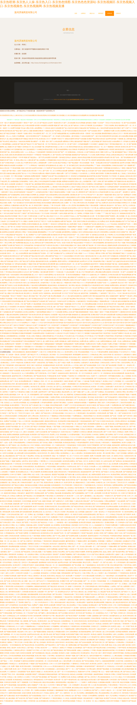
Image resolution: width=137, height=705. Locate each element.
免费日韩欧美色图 (15, 693)
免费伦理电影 (69, 211)
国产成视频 (32, 440)
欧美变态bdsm (87, 578)
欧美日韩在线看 (25, 666)
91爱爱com (64, 205)
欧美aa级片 (60, 509)
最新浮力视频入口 (37, 672)
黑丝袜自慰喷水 (17, 272)
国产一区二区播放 (121, 584)
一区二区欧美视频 (6, 504)
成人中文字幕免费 (84, 272)
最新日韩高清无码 (60, 472)
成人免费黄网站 (89, 464)
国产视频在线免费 (88, 597)
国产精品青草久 (50, 645)
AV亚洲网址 (118, 197)
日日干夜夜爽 (66, 688)
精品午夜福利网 (122, 277)
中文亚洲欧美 (120, 650)
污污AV (72, 437)
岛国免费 (121, 224)
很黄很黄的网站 (61, 682)
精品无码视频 (125, 682)
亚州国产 (23, 354)
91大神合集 (58, 184)
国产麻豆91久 (126, 592)
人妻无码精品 (75, 136)
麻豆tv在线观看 (10, 184)
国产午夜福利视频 (10, 685)
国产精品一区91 (83, 288)
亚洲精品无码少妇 (56, 560)
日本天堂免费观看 (69, 408)
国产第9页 (98, 240)
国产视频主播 (128, 384)
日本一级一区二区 (23, 394)
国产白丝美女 (12, 378)
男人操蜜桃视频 (13, 181)
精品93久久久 (54, 216)
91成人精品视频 (95, 133)
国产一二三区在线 (14, 552)
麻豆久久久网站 (14, 624)
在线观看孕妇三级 (86, 530)
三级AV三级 (75, 498)
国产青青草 (127, 514)
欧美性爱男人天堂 (71, 352)
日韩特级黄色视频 (42, 520)
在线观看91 (132, 482)
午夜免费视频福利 (34, 477)
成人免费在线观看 (95, 474)
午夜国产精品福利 (87, 533)
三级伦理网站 (132, 610)
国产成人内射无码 (68, 128)
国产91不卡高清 (82, 466)
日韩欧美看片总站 (84, 376)
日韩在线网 (53, 213)
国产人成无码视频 (93, 141)
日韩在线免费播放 (99, 429)
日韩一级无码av (99, 512)
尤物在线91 (100, 688)
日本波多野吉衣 (48, 229)
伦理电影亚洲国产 (113, 187)
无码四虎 (74, 176)
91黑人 (52, 602)
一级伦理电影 (109, 576)
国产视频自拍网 (103, 680)
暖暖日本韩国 (5, 653)
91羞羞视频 (107, 184)
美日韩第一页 (54, 354)
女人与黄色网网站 (28, 373)
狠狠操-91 (81, 227)
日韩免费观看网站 (111, 517)
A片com (64, 296)
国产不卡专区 (119, 434)
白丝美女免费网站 (121, 131)
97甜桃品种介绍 (8, 259)
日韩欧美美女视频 (114, 248)
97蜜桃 (57, 685)
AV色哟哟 (30, 221)
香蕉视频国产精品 (118, 253)
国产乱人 (126, 205)
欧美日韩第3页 (109, 354)
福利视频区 (18, 488)
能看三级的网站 (112, 448)
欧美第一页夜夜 (84, 133)
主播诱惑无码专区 (125, 312)
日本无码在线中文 (12, 477)
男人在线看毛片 (119, 528)
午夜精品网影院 (70, 197)
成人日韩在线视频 (16, 466)
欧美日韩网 (113, 394)
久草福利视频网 (83, 144)
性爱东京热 (84, 203)
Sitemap (91, 99)
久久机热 (17, 163)
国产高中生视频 (105, 445)
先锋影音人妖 (101, 482)
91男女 (82, 160)
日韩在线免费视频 (62, 357)
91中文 (49, 232)
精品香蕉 (130, 181)
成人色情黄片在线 (26, 197)
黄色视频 (63, 434)
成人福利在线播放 (9, 528)
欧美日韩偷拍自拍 (59, 610)
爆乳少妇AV (33, 509)
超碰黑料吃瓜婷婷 (16, 640)
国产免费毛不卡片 (54, 299)
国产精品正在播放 (55, 392)
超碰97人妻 (120, 554)
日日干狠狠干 (52, 373)
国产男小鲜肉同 (91, 160)
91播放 (7, 315)
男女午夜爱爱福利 (51, 378)
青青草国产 (129, 235)
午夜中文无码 (81, 509)
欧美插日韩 (33, 592)
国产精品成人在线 (35, 187)
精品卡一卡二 (111, 690)
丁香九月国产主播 (44, 296)
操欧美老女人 (101, 224)
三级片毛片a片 (108, 664)
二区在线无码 (35, 437)
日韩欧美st (14, 637)
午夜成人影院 (132, 557)
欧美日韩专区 (60, 642)
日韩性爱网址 (104, 232)
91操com (20, 421)
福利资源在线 (119, 149)
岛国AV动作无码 (26, 168)
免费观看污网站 (125, 259)
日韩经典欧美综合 (117, 466)
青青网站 (126, 600)
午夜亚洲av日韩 (106, 618)
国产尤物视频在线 (109, 291)
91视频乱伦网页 (81, 541)
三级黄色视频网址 (123, 264)
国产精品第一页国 (70, 221)
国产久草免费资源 (12, 605)
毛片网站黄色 (36, 317)
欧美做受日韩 (107, 157)
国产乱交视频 (63, 613)
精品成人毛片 (61, 576)
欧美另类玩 (51, 576)
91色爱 (90, 267)
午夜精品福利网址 (112, 597)
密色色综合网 (98, 432)
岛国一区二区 (93, 229)
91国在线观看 (93, 205)
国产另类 (48, 464)
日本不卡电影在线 (17, 362)
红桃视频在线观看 (104, 682)
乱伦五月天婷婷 (32, 267)
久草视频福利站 (9, 533)
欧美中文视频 (127, 442)
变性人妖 (67, 125)
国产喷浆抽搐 (8, 261)
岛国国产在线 (101, 283)
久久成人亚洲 (101, 256)
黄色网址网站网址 (24, 285)
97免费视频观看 (104, 504)
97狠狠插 (101, 264)
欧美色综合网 (81, 131)
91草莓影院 (37, 155)
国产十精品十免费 (64, 362)
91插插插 (18, 259)
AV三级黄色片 (12, 672)
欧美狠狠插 (23, 229)
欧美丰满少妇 (66, 432)
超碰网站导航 (97, 552)
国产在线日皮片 (51, 301)
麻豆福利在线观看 (22, 384)
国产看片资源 (11, 171)
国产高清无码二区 (114, 493)
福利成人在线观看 (6, 680)
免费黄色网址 (114, 285)
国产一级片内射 (96, 136)
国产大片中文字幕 (84, 195)
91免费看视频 (111, 277)
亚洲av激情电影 (8, 219)
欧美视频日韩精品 (84, 418)
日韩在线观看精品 (60, 229)
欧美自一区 (10, 688)
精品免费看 (45, 187)
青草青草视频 (100, 450)
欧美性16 (16, 197)
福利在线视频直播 (67, 440)
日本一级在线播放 (113, 429)
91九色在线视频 (67, 256)
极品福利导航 (100, 296)
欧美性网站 (48, 618)
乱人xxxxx (87, 277)
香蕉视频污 (51, 690)
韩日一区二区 (123, 144)
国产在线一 (116, 157)
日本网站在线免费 (61, 171)
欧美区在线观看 (26, 653)
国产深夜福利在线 (99, 506)
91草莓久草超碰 (96, 650)
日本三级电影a (36, 445)
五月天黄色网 (54, 418)
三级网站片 (109, 541)
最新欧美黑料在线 (51, 421)
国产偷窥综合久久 (104, 658)
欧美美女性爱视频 (20, 402)
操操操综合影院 (63, 373)
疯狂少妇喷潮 (60, 264)
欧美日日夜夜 (91, 405)
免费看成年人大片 (75, 690)
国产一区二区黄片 (79, 235)
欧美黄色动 (51, 384)
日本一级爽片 (36, 413)
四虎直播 (75, 525)
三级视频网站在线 (49, 578)
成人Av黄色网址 (77, 453)
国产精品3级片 (18, 131)
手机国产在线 (26, 357)
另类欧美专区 (78, 485)
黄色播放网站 (67, 493)
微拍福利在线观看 (16, 123)
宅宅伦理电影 (7, 562)
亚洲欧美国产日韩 (97, 315)
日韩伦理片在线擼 (22, 573)
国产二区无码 (130, 299)
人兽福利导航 (44, 283)
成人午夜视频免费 (27, 309)
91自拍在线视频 (125, 469)
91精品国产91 (30, 192)
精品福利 (50, 269)
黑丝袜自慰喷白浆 (63, 504)
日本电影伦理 (38, 245)
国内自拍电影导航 (124, 418)
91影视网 (53, 139)
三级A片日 (43, 352)
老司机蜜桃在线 (50, 165)
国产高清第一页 (43, 253)
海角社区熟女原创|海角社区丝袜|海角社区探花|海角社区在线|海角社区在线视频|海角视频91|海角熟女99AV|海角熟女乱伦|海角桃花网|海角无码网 (83, 349)
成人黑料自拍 (36, 243)
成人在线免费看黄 (22, 253)
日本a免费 (34, 392)
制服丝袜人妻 (110, 602)
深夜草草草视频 (118, 653)
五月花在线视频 (115, 669)
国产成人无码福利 (40, 642)
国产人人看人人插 (88, 392)
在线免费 (74, 658)
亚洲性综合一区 (70, 509)
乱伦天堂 (131, 293)
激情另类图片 (100, 173)
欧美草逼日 (15, 440)
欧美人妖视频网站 (51, 261)
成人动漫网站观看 (73, 133)
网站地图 (101, 115)
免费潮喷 (71, 171)
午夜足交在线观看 (10, 538)
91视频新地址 (98, 299)
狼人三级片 (45, 317)
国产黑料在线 (5, 357)
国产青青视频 (69, 450)
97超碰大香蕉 (27, 133)
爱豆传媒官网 (131, 562)
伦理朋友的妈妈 (87, 232)
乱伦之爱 (104, 424)
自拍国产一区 (70, 370)
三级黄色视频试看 (121, 410)
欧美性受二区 (58, 629)
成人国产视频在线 (64, 528)
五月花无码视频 (119, 235)
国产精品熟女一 (32, 157)
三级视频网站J (94, 293)
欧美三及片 (17, 669)
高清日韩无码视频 (115, 203)
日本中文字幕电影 (111, 450)
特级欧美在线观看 (9, 165)
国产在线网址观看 (44, 235)
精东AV (33, 378)
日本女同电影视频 (73, 429)
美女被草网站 (40, 645)
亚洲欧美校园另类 (6, 464)
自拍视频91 (20, 165)
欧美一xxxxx (25, 152)
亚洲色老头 (56, 608)
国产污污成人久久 (16, 432)
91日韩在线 (17, 464)
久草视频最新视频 (116, 581)
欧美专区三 (86, 354)
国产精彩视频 (66, 155)
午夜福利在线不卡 (65, 368)
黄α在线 (44, 576)
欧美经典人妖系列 (96, 664)
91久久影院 (92, 155)
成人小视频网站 (100, 701)
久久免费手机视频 (14, 128)
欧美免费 (69, 576)
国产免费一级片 (5, 125)
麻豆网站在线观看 (109, 219)
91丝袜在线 (59, 272)
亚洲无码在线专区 (16, 397)
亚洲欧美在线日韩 (51, 506)
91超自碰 (86, 381)
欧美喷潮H (33, 434)
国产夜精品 (130, 552)
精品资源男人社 (67, 392)
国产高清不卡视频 (65, 179)
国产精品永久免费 (103, 405)
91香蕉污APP (12, 269)
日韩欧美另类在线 (33, 442)
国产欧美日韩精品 (63, 437)
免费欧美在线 (125, 509)
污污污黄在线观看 (88, 576)
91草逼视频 (58, 309)
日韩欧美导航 (52, 352)
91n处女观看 (71, 610)
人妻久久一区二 (25, 389)
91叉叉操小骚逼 (54, 283)
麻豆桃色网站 (14, 315)
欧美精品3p (86, 389)
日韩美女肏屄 (84, 664)
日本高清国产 (130, 637)
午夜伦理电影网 (63, 187)
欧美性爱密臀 (50, 264)
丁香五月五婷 (18, 642)
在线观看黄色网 (38, 307)
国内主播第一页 (29, 219)
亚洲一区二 (24, 440)
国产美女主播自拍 (77, 592)
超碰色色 (96, 589)
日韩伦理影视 (95, 618)
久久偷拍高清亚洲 (74, 219)
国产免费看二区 (127, 237)
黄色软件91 (111, 205)
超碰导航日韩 (16, 376)
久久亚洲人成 (52, 189)
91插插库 (19, 133)
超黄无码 (94, 277)
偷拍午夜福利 (69, 381)
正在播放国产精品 (130, 666)
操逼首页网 (86, 410)
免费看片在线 (66, 677)
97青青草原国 (9, 586)
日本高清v (100, 304)
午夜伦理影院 (113, 685)
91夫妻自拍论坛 (110, 610)
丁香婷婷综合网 (68, 594)
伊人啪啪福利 (5, 373)
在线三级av (73, 568)
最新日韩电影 (47, 501)
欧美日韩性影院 (128, 616)
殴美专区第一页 (75, 373)
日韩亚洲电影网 (40, 658)
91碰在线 (21, 141)
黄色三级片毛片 (118, 195)
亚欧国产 (56, 554)
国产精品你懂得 (83, 645)
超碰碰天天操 (103, 144)
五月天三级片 (118, 384)
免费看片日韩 (66, 309)
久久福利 (73, 240)
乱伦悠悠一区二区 (29, 397)
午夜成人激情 (44, 560)
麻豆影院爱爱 (113, 211)
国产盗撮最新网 (26, 506)
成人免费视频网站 (125, 378)
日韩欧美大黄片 (113, 400)
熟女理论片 (131, 690)
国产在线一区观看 (116, 416)
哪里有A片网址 (101, 253)
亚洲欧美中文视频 (83, 317)
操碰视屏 (75, 155)
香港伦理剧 (77, 184)
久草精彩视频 (58, 442)
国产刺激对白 (46, 315)
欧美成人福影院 (96, 634)
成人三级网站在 (5, 205)
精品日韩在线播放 (98, 418)
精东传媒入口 (55, 147)
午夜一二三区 (82, 544)
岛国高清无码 (129, 456)
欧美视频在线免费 (18, 408)
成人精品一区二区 (62, 165)
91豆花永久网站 (119, 368)
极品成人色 (28, 243)
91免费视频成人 (77, 416)
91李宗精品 (8, 272)
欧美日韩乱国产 (84, 501)
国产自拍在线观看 (85, 642)
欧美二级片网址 (69, 285)
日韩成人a (119, 309)
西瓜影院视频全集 (17, 301)
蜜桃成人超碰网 (105, 317)
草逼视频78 (92, 203)
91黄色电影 (87, 200)
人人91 (102, 610)
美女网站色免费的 (112, 506)
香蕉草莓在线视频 (69, 701)
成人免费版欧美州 (114, 544)
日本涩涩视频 (26, 501)
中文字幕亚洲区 (67, 485)
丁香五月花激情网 (81, 237)
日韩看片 (105, 578)
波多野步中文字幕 (86, 261)
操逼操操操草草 (86, 472)
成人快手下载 (38, 482)
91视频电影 (110, 147)
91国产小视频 (43, 280)
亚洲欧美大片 (59, 482)
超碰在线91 (89, 512)
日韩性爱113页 (110, 530)
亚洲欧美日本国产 (30, 362)
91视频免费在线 (103, 301)
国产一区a (59, 693)
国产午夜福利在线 (70, 680)
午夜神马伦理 (61, 301)
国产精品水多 (75, 293)
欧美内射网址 (72, 208)
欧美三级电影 (105, 285)
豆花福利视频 (91, 248)
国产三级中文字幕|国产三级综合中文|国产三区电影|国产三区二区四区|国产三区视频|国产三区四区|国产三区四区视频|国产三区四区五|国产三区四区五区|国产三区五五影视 (67, 325)
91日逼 (106, 299)
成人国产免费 (5, 448)
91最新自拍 (102, 205)
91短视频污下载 (98, 530)
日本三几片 (14, 368)
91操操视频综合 (90, 565)
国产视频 (75, 312)
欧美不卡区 (46, 517)
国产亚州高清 (113, 578)
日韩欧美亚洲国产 (26, 482)
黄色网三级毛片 (38, 293)
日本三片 (130, 496)
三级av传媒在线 (45, 474)
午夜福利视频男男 (82, 442)
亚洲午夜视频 (131, 370)
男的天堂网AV (128, 200)
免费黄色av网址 (99, 267)
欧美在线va (112, 424)
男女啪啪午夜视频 (55, 181)
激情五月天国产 (34, 179)
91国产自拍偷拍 (92, 131)
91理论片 (6, 248)
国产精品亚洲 (128, 219)
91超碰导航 (89, 602)
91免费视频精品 (101, 307)
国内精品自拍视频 (31, 485)
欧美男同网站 (18, 360)
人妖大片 (65, 291)
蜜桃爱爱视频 (106, 133)
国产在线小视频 (76, 253)
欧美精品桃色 (132, 648)
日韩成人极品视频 (68, 277)
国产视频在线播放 (40, 632)
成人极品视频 (10, 698)
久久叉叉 (43, 248)
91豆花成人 (91, 253)
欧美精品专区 (132, 664)
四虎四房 (3, 288)
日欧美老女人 (59, 370)
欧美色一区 (90, 701)
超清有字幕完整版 (60, 402)
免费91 (62, 173)
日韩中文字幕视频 (13, 429)
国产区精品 (17, 490)
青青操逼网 (7, 512)
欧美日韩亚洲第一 (89, 426)
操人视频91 (56, 464)
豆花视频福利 (48, 629)
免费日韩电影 (100, 155)
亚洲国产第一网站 (126, 232)
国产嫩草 (41, 613)
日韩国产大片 (85, 498)
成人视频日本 (9, 147)
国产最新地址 (110, 642)
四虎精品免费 (13, 400)
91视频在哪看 (112, 546)
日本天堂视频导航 (16, 149)
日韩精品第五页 (127, 688)
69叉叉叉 (100, 309)
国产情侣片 (72, 307)
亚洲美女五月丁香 (50, 600)
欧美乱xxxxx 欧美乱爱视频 (18, 544)
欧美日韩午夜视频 (113, 701)
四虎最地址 (107, 373)
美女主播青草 (54, 179)
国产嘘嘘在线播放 (122, 424)
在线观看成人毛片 (102, 613)
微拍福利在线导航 (108, 650)
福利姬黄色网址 (125, 187)
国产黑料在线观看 (70, 650)
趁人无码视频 (38, 514)
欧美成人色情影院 (102, 624)
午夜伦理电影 (10, 517)
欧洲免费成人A (66, 453)
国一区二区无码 (24, 426)
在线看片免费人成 (19, 658)
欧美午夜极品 (23, 139)
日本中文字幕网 (15, 474)
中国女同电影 (99, 368)
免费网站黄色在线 (62, 219)
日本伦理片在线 (78, 256)
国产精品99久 (130, 621)
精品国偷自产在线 (125, 450)
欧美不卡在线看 (38, 506)
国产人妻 (114, 629)
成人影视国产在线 (43, 195)
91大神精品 (39, 149)
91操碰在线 (48, 131)
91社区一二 (52, 522)
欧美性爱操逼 (66, 525)
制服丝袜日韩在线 (7, 488)
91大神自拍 (47, 128)
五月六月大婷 (76, 528)
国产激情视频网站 (13, 570)
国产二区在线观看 (69, 123)
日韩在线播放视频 (25, 275)
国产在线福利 (40, 301)
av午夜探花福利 (28, 248)
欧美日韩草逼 (71, 480)
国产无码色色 (130, 227)
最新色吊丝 (103, 400)
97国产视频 (56, 426)
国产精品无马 (76, 573)
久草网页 (79, 229)
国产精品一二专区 (7, 661)
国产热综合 (48, 197)
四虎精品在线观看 (131, 653)
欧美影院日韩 (76, 389)
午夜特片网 (115, 682)
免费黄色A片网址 (68, 141)
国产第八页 (13, 413)
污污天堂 (73, 405)
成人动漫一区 (96, 410)
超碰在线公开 (94, 275)
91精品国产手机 (5, 674)
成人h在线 (35, 474)
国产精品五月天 (114, 213)
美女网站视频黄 (56, 296)
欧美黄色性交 (122, 490)
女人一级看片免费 (6, 669)
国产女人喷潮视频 (57, 514)
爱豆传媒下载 (33, 296)
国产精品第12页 (91, 245)
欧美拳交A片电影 (64, 378)
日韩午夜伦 (88, 506)
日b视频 (133, 203)
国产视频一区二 (112, 413)
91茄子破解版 (47, 552)
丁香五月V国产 (72, 248)
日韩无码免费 (129, 634)
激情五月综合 (119, 456)
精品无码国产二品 (40, 291)
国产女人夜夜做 (65, 253)
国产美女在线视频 (58, 176)
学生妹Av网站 (25, 128)
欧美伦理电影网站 (87, 165)
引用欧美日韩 (23, 589)
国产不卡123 (108, 688)
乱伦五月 (26, 272)
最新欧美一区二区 (103, 488)
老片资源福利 (105, 408)
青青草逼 (89, 552)
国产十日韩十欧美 (110, 432)
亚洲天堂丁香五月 (40, 221)
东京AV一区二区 (48, 696)
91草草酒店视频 (113, 144)
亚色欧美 (46, 637)
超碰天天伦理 (5, 530)
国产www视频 (88, 269)
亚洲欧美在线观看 (111, 173)
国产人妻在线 (13, 458)
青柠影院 (125, 693)
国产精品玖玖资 (43, 434)
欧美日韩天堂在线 (20, 578)
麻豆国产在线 (37, 501)
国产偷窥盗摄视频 (60, 133)
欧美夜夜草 (48, 456)
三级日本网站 (90, 482)
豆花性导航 (120, 661)
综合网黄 (11, 240)
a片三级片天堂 (45, 650)
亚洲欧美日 (109, 368)
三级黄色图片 (102, 277)
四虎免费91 (55, 157)
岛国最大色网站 (28, 291)
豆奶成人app (8, 402)
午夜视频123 (127, 240)
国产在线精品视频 (90, 365)
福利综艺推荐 (102, 448)
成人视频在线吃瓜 (79, 482)
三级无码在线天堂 (90, 256)
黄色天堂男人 (33, 163)
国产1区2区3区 (25, 504)
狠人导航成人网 (14, 482)
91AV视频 (45, 405)
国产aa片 (60, 538)
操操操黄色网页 (37, 629)
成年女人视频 (27, 131)
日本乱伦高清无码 (47, 304)
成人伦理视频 (80, 512)
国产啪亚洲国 (41, 264)
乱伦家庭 (132, 141)
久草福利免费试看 (90, 283)
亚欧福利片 (21, 493)
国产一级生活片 (73, 530)
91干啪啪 (106, 312)
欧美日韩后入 (22, 648)
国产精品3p (54, 267)
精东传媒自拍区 (20, 365)
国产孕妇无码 (116, 592)
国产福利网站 (122, 546)
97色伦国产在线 (32, 613)
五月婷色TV (4, 413)
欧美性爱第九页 (124, 506)
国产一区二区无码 (89, 581)
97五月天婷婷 (44, 213)
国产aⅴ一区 (33, 490)
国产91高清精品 (42, 136)
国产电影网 (31, 520)
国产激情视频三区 (8, 264)
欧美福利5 (35, 408)
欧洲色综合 (52, 424)
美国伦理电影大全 (124, 397)
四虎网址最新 (26, 480)
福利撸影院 (25, 179)
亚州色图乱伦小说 (63, 189)
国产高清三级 (103, 594)
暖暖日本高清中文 (97, 560)
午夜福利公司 (123, 696)
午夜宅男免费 (128, 155)
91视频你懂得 (108, 195)
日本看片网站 (28, 642)
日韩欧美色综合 (75, 259)
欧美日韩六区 (119, 386)
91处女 (73, 192)
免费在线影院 (106, 272)
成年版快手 (123, 285)
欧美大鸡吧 (72, 283)
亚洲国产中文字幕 (33, 650)
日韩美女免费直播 (55, 280)
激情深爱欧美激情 (60, 227)
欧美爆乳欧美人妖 (116, 616)
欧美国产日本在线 (110, 698)
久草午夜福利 (48, 680)
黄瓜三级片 (31, 365)
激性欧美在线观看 (48, 400)
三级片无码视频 (121, 453)
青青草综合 (51, 490)
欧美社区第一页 (62, 275)
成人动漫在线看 (131, 517)
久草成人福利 (78, 365)
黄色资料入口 (28, 293)
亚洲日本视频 (25, 195)
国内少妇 (64, 520)
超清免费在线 (9, 578)
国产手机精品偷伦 (63, 578)
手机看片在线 (26, 669)
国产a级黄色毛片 (58, 501)
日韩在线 (80, 152)
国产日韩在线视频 (76, 581)
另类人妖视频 (51, 248)
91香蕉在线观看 (31, 688)
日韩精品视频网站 (106, 384)
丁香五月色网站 (109, 125)
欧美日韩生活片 (37, 693)
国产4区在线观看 (121, 360)
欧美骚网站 (4, 283)
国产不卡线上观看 (59, 536)
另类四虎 (117, 147)
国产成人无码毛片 (91, 677)
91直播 (68, 192)
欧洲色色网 (81, 602)
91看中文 (129, 589)
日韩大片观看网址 (87, 184)
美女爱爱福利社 (40, 466)
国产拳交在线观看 (57, 637)
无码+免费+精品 (106, 645)
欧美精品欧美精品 (69, 442)
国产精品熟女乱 (15, 357)
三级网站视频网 (43, 288)
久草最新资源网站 (108, 360)
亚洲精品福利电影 (51, 674)
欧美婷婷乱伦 (72, 672)
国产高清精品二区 (58, 131)
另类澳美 (126, 581)
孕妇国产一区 (97, 562)
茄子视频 (25, 490)
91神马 (33, 677)
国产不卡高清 (123, 208)
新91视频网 (128, 165)
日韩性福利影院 (109, 440)
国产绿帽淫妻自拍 (128, 405)
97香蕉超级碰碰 (116, 237)
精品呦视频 (37, 304)
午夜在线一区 (67, 469)
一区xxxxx (8, 136)
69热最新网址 (11, 277)
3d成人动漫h (42, 490)
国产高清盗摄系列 (111, 397)
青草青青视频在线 (38, 504)
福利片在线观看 (56, 128)
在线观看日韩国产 (31, 674)
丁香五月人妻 (44, 418)
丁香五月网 (76, 203)
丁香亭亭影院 (121, 648)
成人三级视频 (126, 376)
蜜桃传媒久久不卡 (72, 400)
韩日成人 (44, 269)
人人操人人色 (131, 640)
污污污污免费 (23, 251)
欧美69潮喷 (100, 152)
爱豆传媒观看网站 (62, 149)
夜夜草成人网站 (66, 546)
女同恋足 (20, 498)
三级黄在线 (17, 480)
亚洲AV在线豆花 (11, 288)
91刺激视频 (67, 304)
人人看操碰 (53, 187)
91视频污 (47, 514)
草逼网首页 (82, 149)
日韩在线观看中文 (44, 688)
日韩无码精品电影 (67, 426)
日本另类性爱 (26, 464)
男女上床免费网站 (75, 410)
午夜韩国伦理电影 (116, 536)
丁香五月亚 (24, 405)
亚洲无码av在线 (9, 549)
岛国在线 (45, 389)
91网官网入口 (44, 461)
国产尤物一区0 (83, 520)
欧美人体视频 (81, 477)
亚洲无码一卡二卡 (90, 557)
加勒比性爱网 (69, 139)
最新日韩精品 (77, 168)
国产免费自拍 (117, 461)
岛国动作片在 (103, 229)
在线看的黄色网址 (6, 565)
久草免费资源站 (27, 376)
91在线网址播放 (109, 560)
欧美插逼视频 (85, 626)
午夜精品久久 (13, 664)
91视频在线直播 (5, 376)
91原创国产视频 (79, 171)
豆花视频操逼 (41, 549)
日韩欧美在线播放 (51, 360)
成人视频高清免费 (111, 245)
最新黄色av (48, 293)
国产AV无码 (128, 171)
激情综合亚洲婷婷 (28, 661)
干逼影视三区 (72, 376)
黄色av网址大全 (21, 160)
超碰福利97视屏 (120, 291)
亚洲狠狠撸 (78, 597)
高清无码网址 (126, 362)
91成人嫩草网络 (103, 394)
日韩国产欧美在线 (123, 674)
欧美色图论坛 (115, 168)
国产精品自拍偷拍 (77, 243)
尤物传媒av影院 (31, 525)
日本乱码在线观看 (55, 461)
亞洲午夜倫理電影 (64, 664)
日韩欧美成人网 (13, 629)
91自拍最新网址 (129, 149)
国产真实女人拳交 (129, 672)
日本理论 (16, 280)
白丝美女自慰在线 (81, 474)
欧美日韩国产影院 (16, 530)
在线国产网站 (59, 450)
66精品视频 (9, 235)
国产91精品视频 (5, 408)
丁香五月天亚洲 (13, 283)
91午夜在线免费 (86, 219)
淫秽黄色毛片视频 (20, 701)
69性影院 (111, 149)
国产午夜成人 (67, 168)
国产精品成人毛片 (69, 458)
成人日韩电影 (29, 360)
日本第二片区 (19, 304)
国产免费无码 (44, 528)
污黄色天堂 (17, 562)
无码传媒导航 (28, 245)
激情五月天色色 (111, 160)
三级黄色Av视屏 (65, 418)
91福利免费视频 (40, 312)
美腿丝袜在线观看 (44, 267)
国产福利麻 (67, 389)
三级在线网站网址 (41, 424)
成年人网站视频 (96, 272)
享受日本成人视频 (125, 448)
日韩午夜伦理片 (124, 608)
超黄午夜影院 (23, 458)
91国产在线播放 (54, 253)
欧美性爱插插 (17, 155)
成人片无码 (57, 277)
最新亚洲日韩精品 (35, 203)
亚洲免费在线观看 (94, 424)
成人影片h (93, 189)
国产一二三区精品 (42, 498)
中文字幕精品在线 (35, 682)
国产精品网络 (71, 299)
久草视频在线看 (59, 632)
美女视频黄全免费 (57, 221)
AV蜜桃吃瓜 (104, 275)
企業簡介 (83, 13)
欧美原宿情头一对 (116, 488)
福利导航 (70, 213)
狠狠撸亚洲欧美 (38, 131)
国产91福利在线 (115, 624)
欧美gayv (32, 152)
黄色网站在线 (37, 512)
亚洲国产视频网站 (66, 554)
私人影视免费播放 (124, 629)
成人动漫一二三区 (22, 528)
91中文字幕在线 (32, 173)
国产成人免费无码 (102, 203)
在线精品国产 (122, 549)
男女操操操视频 (83, 352)
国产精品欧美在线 (40, 376)
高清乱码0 (84, 187)
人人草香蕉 (91, 173)
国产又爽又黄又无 (91, 192)
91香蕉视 (125, 133)
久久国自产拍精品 (75, 187)
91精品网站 (30, 456)
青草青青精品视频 (90, 448)
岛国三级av (41, 429)
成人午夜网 (25, 163)
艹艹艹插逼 (105, 213)
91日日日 (76, 456)
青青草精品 (38, 541)
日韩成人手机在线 (116, 514)
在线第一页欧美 (14, 354)
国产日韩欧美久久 (125, 597)
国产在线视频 (56, 232)
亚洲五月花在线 (95, 442)
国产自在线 (92, 224)
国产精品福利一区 (54, 677)
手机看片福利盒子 (96, 381)
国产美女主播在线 (98, 554)
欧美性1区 (121, 517)
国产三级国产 (22, 213)
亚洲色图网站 (129, 304)
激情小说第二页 (107, 456)
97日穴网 (93, 208)
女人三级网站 (20, 525)
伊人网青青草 (80, 192)
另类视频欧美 (128, 251)
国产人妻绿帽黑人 (86, 496)
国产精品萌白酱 (7, 280)
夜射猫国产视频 (123, 394)
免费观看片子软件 (57, 517)
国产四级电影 (128, 472)
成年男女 (25, 461)
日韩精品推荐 (94, 251)
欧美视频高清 (10, 602)
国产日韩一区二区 (49, 171)
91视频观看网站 (115, 442)
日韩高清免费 (101, 413)
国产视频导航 (121, 538)
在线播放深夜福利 (49, 365)
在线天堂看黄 (26, 693)
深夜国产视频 (58, 304)
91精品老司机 (68, 597)
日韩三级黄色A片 (101, 187)
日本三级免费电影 (72, 632)
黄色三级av (43, 384)
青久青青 (92, 280)
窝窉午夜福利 (107, 653)
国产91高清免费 (112, 437)
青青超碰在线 (38, 680)
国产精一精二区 (28, 205)
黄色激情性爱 (88, 698)
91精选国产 (119, 219)
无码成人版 (39, 456)
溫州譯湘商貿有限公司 (25, 40)
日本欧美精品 (111, 648)
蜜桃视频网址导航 (92, 693)
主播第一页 (68, 203)
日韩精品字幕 (96, 672)
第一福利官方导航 (12, 589)
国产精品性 (43, 123)
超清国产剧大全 (21, 173)
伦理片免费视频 (52, 549)
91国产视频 (45, 458)
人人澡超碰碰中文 (20, 520)
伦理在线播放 (65, 136)
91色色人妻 (12, 192)
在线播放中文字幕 (129, 541)
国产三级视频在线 (89, 307)
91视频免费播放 (127, 568)
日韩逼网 (48, 147)
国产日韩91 (73, 144)
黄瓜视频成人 (89, 211)
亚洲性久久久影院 (23, 677)
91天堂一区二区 (59, 269)
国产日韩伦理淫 (61, 317)
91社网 (48, 221)
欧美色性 (23, 546)
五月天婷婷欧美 (99, 179)
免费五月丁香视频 (105, 237)
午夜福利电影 (88, 584)
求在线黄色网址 (102, 685)
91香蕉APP (26, 123)
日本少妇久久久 (70, 413)
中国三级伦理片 (85, 634)
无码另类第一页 (50, 504)
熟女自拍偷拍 (29, 227)
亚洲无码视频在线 (33, 224)
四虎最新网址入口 (86, 384)
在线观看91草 (42, 592)
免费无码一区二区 (70, 693)
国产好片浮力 (19, 187)
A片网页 (75, 386)
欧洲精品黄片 (93, 605)
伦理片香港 (92, 296)
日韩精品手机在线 (72, 618)
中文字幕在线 (104, 536)
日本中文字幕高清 (6, 410)
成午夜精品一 (73, 520)
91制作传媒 (6, 211)
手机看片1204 (9, 179)
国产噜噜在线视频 (76, 562)
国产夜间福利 (60, 570)
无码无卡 (25, 562)
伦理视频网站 (12, 224)
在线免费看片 (95, 259)
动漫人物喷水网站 (81, 370)
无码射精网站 (23, 181)
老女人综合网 (37, 368)
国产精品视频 (16, 618)
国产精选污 (105, 472)
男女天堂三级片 (96, 653)
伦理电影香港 (62, 224)
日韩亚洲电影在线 (91, 586)
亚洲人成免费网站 (36, 128)
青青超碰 (41, 674)
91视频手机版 (98, 698)
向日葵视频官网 (39, 496)
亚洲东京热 (124, 147)
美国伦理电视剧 (107, 370)
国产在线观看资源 (113, 163)
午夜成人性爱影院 (86, 429)
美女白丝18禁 (122, 283)
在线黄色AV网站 (33, 554)
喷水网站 (130, 392)
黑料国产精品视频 (103, 669)
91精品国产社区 (110, 261)
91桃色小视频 (93, 312)
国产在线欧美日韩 (125, 413)
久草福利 (126, 141)
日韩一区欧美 (16, 522)
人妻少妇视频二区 (121, 216)
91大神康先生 (86, 690)
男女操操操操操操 (104, 677)
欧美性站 (108, 480)
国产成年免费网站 (108, 181)
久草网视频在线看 (59, 197)
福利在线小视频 (73, 600)
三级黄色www (56, 688)
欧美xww (95, 504)
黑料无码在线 (78, 464)
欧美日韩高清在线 (80, 621)
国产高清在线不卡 (67, 608)
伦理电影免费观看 (122, 632)
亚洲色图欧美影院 (90, 453)
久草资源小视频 (55, 573)
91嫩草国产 (122, 296)
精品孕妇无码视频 (11, 216)
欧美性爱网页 (15, 405)
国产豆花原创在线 (100, 378)
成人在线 (92, 517)
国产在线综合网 (44, 589)
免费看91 (129, 570)
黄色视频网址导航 (82, 205)
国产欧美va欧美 (51, 429)
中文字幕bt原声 (108, 240)
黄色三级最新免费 (112, 296)
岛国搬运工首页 (76, 232)
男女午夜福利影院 (94, 285)
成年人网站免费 (46, 256)
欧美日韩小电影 (118, 621)
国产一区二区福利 (54, 136)
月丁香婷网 (20, 602)
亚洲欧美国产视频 (17, 608)
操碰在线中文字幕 (130, 658)
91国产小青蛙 (96, 181)
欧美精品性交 (119, 155)
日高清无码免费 (53, 661)
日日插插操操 (50, 669)
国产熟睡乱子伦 (51, 362)
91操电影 (22, 280)
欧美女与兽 (131, 445)
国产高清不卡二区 (14, 309)
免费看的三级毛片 (34, 544)
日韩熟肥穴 (76, 685)
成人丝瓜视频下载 (38, 147)
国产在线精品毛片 (54, 432)
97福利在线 (123, 400)
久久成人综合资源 (20, 634)
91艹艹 (26, 165)
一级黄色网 (4, 192)
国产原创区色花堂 (106, 141)
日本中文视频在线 (112, 256)
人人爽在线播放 (117, 656)
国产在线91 (110, 197)
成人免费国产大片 (32, 235)
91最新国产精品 (131, 189)
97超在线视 (34, 285)
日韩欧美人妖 (69, 696)
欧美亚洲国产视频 (72, 634)
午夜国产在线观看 (14, 370)
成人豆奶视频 (52, 658)
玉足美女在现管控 (46, 554)
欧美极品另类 (129, 434)
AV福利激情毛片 (81, 301)
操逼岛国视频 (40, 565)
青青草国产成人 (5, 152)
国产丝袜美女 (57, 155)
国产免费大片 (28, 304)
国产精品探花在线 (118, 637)
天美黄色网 (129, 642)
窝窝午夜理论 (62, 261)
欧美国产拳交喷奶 (102, 176)
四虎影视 (75, 179)
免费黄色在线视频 (104, 288)
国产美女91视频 (62, 307)
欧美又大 (67, 176)
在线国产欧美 (15, 437)
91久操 (26, 187)
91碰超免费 (120, 304)
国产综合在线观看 (130, 123)
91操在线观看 (14, 275)
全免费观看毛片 (77, 557)
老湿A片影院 (66, 243)
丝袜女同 (96, 232)
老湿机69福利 (15, 653)
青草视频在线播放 (114, 376)
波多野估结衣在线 (33, 634)
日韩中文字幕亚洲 (127, 493)
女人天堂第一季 (27, 690)
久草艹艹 (23, 429)
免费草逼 (124, 445)
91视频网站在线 (102, 149)
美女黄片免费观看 (32, 288)
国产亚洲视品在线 (35, 299)
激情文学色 (74, 280)
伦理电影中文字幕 (33, 560)
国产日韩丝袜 (97, 632)
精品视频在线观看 (37, 421)
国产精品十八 (35, 568)
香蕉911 (100, 131)
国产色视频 (55, 259)
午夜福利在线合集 (89, 469)
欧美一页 (5, 317)
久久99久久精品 (116, 677)
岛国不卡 (94, 376)
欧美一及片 (50, 291)
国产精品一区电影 (81, 696)
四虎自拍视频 (66, 589)
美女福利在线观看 (74, 296)
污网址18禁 (4, 309)
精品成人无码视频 (81, 285)
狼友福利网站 (22, 685)
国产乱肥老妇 (30, 261)
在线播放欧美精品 (113, 509)
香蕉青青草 (13, 554)
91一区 (28, 280)
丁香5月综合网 (55, 205)
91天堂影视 (72, 291)
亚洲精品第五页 (97, 219)
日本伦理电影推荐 (66, 354)
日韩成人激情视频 (117, 458)
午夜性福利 (106, 442)
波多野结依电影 (111, 139)
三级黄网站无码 (105, 626)
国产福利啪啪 (116, 179)
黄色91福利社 (130, 307)
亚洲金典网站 (124, 464)
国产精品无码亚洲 (66, 235)
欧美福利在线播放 (48, 357)
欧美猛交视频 (85, 157)
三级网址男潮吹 (55, 397)
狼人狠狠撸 (24, 621)
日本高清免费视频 (15, 656)
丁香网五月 (26, 488)
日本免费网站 (93, 696)
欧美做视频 (67, 386)
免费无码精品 (93, 682)
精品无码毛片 (131, 440)
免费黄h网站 (13, 557)
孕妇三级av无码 (64, 259)
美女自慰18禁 (86, 685)
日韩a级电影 (69, 269)
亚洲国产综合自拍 (91, 594)
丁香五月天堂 (109, 123)
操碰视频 (91, 179)
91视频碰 (87, 560)
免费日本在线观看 (93, 600)
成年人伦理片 (88, 291)
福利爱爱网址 (66, 232)
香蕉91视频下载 (30, 410)
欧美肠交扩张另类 (23, 203)
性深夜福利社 (85, 653)
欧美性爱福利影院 (67, 397)
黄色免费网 (65, 640)
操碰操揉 (75, 315)
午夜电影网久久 (47, 155)
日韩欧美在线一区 (67, 464)
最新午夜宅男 (22, 576)
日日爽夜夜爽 (121, 610)
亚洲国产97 (82, 658)
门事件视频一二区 (46, 610)
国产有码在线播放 (23, 538)
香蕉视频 (101, 541)
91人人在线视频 (34, 573)
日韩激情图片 (45, 568)
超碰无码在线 (120, 261)
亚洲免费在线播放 (72, 570)
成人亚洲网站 (56, 525)
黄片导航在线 (132, 357)
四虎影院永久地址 (16, 448)
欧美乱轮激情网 (84, 618)
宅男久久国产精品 (20, 261)
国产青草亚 (97, 472)
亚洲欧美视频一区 (111, 522)
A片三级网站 (78, 213)
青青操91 (126, 309)
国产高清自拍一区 (23, 269)
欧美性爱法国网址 (69, 461)
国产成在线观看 (11, 267)
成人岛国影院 (63, 251)
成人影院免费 (19, 453)
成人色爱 (81, 680)
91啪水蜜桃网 (121, 299)
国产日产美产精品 (128, 221)
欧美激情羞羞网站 (85, 632)
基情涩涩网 (38, 205)
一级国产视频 (108, 426)
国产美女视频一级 (78, 565)
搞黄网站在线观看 (8, 232)
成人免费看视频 (104, 466)
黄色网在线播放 (92, 301)
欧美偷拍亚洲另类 (129, 461)
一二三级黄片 (82, 682)
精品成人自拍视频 (52, 653)
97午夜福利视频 (15, 168)
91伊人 (58, 640)
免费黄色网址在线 (57, 203)
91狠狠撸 (120, 139)
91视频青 (12, 472)
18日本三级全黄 (122, 293)
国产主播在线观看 (83, 408)
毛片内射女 (35, 259)
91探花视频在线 (75, 360)
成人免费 (70, 224)
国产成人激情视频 (35, 184)
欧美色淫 (102, 139)
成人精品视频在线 (9, 456)
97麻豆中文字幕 (23, 637)
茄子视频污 (18, 147)
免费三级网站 (15, 389)
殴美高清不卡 (101, 666)
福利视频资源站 (16, 125)
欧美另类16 (4, 544)
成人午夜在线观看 (28, 125)
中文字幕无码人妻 (54, 144)
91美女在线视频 (83, 163)
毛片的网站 (114, 696)
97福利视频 (87, 485)
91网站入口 (78, 426)
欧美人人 (6, 466)
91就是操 (40, 626)
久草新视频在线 (48, 227)
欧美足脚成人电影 (72, 642)
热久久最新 (23, 477)
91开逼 (108, 512)
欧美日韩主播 (52, 562)
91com (84, 253)
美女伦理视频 (80, 123)
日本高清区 (113, 680)
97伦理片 (96, 384)
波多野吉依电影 (37, 168)
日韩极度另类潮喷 (129, 656)
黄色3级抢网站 (120, 125)
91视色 (50, 192)
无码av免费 (4, 536)
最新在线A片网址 (22, 208)
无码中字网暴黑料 (93, 445)
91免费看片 (75, 432)
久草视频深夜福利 (73, 261)
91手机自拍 (45, 544)
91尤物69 (51, 211)
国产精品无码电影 (9, 133)
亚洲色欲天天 (27, 147)
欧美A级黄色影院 (126, 248)
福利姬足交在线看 (98, 235)
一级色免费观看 (100, 437)
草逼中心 (98, 661)
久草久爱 (134, 605)
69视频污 (32, 664)
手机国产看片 (56, 624)
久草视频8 (86, 213)
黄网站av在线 (67, 312)
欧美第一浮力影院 (97, 386)
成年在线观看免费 (109, 315)
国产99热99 (97, 421)
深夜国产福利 (82, 424)
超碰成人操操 (76, 157)
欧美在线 (127, 480)
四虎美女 (34, 597)
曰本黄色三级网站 (98, 434)
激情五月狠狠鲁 (106, 637)
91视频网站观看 (69, 629)
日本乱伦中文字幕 (108, 498)
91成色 (76, 501)
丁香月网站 (51, 656)
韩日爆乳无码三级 (75, 165)
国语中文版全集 (29, 498)
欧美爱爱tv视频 (93, 237)
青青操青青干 (114, 312)
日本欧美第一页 (117, 272)
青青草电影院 (46, 488)
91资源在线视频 (31, 232)
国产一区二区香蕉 (37, 618)
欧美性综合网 (23, 557)
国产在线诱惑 (78, 277)
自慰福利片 (85, 362)
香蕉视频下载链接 (45, 426)
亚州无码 (79, 613)
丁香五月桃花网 (65, 584)
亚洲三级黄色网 (77, 560)
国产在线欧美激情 (36, 538)
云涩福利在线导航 (41, 192)
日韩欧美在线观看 (85, 504)
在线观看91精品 (56, 315)
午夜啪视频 (112, 299)
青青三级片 (53, 498)
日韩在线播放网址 (19, 442)
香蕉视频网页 (35, 394)
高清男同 (53, 317)
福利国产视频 (63, 549)
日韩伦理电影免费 (56, 405)
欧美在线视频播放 (74, 275)
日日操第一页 (8, 176)
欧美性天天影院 (94, 461)
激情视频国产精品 (121, 152)
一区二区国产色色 (35, 517)
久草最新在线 (10, 626)
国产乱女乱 (69, 267)
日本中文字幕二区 (85, 525)
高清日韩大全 (44, 416)
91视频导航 (67, 560)
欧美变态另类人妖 (17, 581)
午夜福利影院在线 (74, 472)
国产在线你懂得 (87, 589)
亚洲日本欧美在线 (107, 421)
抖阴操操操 (39, 578)
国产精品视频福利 (56, 389)
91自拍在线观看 (85, 136)
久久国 (93, 685)
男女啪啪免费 (33, 562)
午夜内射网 (36, 610)
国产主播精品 (99, 392)
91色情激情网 (40, 152)
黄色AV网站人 (121, 307)
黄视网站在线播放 (92, 197)
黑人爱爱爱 (42, 386)
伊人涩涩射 (72, 205)
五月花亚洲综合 (16, 200)
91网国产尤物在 (26, 317)
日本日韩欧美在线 (17, 293)
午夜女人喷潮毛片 (34, 576)
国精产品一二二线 (31, 602)
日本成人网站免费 (116, 472)
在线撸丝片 (19, 184)
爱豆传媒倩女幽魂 (9, 173)
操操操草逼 (63, 544)
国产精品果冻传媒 (99, 648)
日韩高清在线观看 (11, 416)
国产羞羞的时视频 (70, 637)
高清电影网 (62, 421)
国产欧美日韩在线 (33, 213)
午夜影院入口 (72, 544)
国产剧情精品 (91, 128)
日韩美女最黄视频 (10, 394)
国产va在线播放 (24, 400)
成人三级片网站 (12, 509)
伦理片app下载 (109, 152)
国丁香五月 (27, 610)
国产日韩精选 (100, 640)
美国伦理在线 (48, 482)
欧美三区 (125, 426)
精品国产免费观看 (112, 208)
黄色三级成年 (12, 648)
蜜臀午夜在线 (39, 360)
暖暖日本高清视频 (95, 370)
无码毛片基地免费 (59, 618)
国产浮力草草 (37, 357)
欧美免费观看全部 (25, 381)
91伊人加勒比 (14, 229)
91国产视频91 (75, 378)
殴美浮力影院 (78, 514)
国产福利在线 (82, 155)
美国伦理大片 (58, 123)
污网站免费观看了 (110, 501)
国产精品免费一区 (47, 477)
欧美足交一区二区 (100, 147)
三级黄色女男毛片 (19, 650)
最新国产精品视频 (58, 474)
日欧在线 (23, 469)
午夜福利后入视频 (23, 392)
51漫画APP (71, 237)
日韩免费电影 (98, 184)
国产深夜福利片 (44, 698)
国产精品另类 (111, 307)
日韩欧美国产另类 (10, 597)
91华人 (39, 171)
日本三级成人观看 (79, 245)
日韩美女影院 (105, 362)
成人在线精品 (69, 488)
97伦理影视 (45, 437)
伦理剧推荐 (122, 256)
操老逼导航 (41, 362)
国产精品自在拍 (64, 674)
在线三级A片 (33, 384)
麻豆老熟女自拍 (77, 688)
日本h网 (104, 493)
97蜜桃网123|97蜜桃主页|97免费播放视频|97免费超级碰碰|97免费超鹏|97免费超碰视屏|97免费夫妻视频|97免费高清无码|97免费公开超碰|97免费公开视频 (65, 344)
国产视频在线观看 (10, 632)
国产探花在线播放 (130, 485)
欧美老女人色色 (63, 360)
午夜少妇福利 (60, 490)
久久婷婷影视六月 (60, 496)
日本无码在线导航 (13, 514)
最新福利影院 (40, 261)
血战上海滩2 (107, 552)
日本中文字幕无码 (83, 208)
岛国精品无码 (75, 653)
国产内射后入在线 (11, 285)
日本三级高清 (33, 557)
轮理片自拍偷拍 (102, 248)
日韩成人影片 (118, 200)
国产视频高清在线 (120, 181)
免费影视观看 (35, 176)
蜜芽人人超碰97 (61, 384)
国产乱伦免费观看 (84, 264)
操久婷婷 (100, 195)
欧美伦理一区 (59, 680)
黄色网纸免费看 (99, 602)
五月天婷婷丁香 (49, 570)
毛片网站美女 (70, 301)
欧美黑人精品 (116, 626)
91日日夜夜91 (93, 144)
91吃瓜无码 (33, 522)
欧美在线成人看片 (75, 357)
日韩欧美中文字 (36, 400)
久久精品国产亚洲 (104, 592)
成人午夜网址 (109, 235)
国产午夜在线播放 (79, 554)
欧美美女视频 (50, 640)
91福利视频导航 (87, 168)
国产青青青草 (48, 309)
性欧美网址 (118, 426)
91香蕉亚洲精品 (56, 698)
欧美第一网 (101, 453)
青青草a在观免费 (50, 605)
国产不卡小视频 (21, 221)
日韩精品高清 (31, 229)
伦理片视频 (69, 501)
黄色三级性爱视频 (64, 498)
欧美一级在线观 (93, 610)
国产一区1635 (62, 672)
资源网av (130, 538)
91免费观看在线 (116, 405)
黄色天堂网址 (33, 461)
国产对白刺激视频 (60, 477)
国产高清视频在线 (38, 653)
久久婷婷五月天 (24, 568)
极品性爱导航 (91, 176)
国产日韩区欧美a (41, 373)
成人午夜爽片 (76, 589)
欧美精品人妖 (121, 557)
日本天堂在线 (111, 482)
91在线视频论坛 (18, 410)
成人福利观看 (131, 520)
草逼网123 (121, 365)
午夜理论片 (10, 304)
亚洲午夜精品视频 (67, 245)
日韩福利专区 (63, 288)
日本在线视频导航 (45, 546)
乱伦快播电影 (77, 648)
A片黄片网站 (71, 477)
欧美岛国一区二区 (51, 237)
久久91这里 (20, 626)
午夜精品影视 (52, 376)
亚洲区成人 (21, 288)
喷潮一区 (89, 235)
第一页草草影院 (35, 269)
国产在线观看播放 (35, 696)
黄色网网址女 (19, 189)
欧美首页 (34, 386)
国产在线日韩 (20, 698)
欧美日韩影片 (99, 397)
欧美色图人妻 (116, 136)
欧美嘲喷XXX (109, 528)
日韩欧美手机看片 (28, 565)
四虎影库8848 (108, 389)
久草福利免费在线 (84, 568)
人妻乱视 (30, 160)
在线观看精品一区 (67, 621)
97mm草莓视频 (101, 608)
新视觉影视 (54, 208)
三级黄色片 (70, 490)
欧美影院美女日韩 (47, 533)
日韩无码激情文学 (112, 402)
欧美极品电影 (121, 160)
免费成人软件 (104, 221)
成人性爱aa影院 (7, 155)
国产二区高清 (78, 269)
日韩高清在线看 (14, 536)
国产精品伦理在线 (77, 506)
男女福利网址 (108, 634)
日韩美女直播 (43, 211)
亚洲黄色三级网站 (6, 642)
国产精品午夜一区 (41, 144)
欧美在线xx (128, 504)
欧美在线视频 (46, 203)
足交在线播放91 (98, 125)
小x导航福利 (93, 288)
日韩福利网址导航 (98, 261)
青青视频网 (77, 354)
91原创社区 (53, 224)
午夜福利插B (10, 365)
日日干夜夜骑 (36, 488)
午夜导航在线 (19, 219)
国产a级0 (60, 125)
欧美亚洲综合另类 (9, 384)
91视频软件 (124, 701)
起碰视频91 (31, 658)
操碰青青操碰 (98, 674)
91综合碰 (62, 267)
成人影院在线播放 (87, 147)
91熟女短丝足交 (15, 373)
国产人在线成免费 (56, 141)
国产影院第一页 (27, 200)
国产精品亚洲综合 (42, 664)
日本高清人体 (51, 386)
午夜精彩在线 (75, 626)
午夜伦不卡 (60, 139)
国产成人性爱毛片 (26, 541)
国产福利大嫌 (70, 474)
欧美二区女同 (73, 288)
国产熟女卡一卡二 (103, 514)
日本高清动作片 (43, 602)
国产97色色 (14, 381)
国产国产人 (96, 690)
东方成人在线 (113, 192)
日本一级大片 (4, 123)
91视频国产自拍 (45, 176)
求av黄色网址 (76, 362)
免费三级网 (118, 688)
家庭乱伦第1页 (98, 528)
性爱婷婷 (98, 211)
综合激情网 (121, 501)
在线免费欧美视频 (127, 136)
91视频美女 (47, 608)
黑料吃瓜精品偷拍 (47, 184)
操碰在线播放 (114, 352)
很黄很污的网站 (29, 448)
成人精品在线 (98, 496)
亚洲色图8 (50, 530)
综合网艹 (15, 568)
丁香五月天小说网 (61, 530)
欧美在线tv (116, 267)
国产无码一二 (128, 224)
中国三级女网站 (92, 509)
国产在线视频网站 (78, 493)
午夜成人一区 (81, 701)
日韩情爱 (25, 592)
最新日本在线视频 (109, 309)
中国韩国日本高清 (51, 152)
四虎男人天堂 (54, 434)
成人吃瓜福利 (89, 171)
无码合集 (130, 613)
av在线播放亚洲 (108, 584)
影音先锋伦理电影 (45, 594)
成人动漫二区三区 (74, 251)
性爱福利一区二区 (65, 456)
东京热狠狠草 (111, 189)
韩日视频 (101, 216)
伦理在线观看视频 (25, 368)
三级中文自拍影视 (41, 432)
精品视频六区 (72, 682)
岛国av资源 (14, 211)
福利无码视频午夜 (96, 656)
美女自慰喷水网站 (64, 506)
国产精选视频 (36, 370)
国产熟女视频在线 (83, 216)
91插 (76, 272)
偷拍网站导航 (55, 440)
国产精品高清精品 (57, 650)
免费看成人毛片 (86, 528)
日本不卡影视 (25, 584)
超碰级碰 (95, 616)
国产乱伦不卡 (41, 581)
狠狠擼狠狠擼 (83, 312)
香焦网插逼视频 (14, 546)
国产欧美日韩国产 (72, 616)
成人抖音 (47, 307)
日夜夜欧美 (73, 195)
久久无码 (63, 299)
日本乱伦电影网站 (7, 360)
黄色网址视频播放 (116, 221)
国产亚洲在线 (123, 680)
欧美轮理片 (17, 565)
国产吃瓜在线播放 (97, 501)
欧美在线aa (53, 528)
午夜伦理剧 (49, 496)
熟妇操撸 (58, 493)
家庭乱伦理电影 (11, 157)
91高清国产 (77, 576)
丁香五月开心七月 (125, 685)
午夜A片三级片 (23, 216)
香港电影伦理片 (78, 200)
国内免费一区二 (91, 546)
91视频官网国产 (71, 227)
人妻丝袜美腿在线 (51, 613)
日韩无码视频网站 (98, 243)
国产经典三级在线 (129, 197)
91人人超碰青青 (111, 283)
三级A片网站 (86, 573)
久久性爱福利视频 (32, 418)
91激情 (100, 312)
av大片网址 (99, 440)
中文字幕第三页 (114, 176)
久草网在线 (33, 165)
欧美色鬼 (75, 418)
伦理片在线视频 (8, 453)
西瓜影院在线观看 (97, 157)
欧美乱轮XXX (83, 400)
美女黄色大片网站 (9, 525)
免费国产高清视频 (6, 299)
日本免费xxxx (93, 466)
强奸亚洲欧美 (79, 488)
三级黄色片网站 (120, 392)
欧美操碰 (61, 285)
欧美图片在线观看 (41, 125)
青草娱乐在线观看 (130, 466)
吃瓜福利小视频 (54, 173)
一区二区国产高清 (128, 626)
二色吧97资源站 (21, 171)
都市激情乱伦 (65, 626)
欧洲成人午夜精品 (128, 179)
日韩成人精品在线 (123, 698)
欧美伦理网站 (77, 469)
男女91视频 (121, 243)
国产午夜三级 (20, 456)
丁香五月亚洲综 (86, 434)
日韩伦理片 (84, 267)
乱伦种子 (50, 123)
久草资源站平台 (113, 378)
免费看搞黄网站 (118, 485)
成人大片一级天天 (38, 275)
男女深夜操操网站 (116, 408)
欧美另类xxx (68, 365)
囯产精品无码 (46, 413)
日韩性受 (83, 640)
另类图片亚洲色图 (10, 576)
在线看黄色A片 (129, 661)
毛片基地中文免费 (22, 517)
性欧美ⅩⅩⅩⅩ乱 (34, 139)
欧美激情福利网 (38, 309)
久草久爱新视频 (21, 594)
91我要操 (88, 227)
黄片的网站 (110, 434)
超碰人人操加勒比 (83, 650)
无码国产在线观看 (44, 525)
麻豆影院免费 (56, 293)
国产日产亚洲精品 (71, 173)
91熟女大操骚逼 (82, 605)
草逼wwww (80, 283)
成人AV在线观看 (10, 307)
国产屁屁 (21, 144)
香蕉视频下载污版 (111, 264)
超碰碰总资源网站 (109, 520)
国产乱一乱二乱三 (32, 211)
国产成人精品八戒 (107, 589)
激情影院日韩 (33, 277)
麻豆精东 (124, 474)
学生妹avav (73, 216)
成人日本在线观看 (108, 632)
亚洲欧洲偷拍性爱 (72, 421)
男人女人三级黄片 (98, 573)
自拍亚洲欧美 (120, 520)
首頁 (76, 13)
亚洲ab (76, 181)
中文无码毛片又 (124, 352)
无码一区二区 (45, 381)
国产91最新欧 (88, 490)
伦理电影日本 (46, 624)
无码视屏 (41, 509)
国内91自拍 (119, 533)
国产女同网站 (50, 493)
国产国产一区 (62, 152)
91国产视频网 (20, 237)
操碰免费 (16, 504)
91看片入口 (130, 291)
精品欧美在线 (130, 373)
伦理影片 (118, 568)
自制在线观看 (25, 570)
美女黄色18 (56, 245)
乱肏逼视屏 (83, 536)
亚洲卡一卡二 (11, 253)
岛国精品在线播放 (122, 315)
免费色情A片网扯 (20, 232)
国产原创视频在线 (127, 157)
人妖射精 (14, 144)
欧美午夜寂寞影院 (44, 208)
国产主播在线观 (9, 696)
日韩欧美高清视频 (64, 416)
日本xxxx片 (53, 664)
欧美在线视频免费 (118, 373)
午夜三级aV (43, 685)
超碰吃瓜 (6, 208)
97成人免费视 (57, 469)
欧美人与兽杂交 (97, 485)
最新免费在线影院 (82, 458)
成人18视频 (64, 283)
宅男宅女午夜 (132, 549)
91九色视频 (6, 149)
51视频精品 (54, 416)
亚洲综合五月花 (25, 536)
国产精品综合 (42, 522)
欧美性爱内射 (23, 664)
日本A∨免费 (89, 368)
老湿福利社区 (60, 656)
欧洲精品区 (15, 469)
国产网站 (114, 184)
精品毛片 (37, 248)
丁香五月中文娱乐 (24, 413)
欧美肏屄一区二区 (71, 264)
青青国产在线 (61, 605)
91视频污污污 (85, 275)
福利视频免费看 (33, 594)
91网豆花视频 (17, 176)
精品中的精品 (62, 163)
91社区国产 (100, 123)
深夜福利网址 (53, 195)
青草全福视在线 (123, 184)
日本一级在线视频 (8, 187)
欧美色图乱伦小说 (94, 221)
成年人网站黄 (77, 538)
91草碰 (26, 184)
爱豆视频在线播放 (126, 429)
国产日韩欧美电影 (8, 163)
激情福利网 (116, 445)
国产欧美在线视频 (71, 131)
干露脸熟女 (29, 307)
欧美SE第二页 (26, 259)
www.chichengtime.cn (60, 99)
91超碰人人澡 (5, 666)
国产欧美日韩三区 (98, 642)
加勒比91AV (50, 312)
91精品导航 (54, 368)
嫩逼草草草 (30, 493)
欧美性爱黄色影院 (90, 514)
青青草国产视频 (59, 480)
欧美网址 (49, 597)
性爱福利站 (132, 437)
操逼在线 (50, 632)
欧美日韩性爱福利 (16, 248)
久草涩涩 (13, 208)
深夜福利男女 (61, 466)
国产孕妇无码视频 (30, 301)
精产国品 (109, 253)
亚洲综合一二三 (77, 448)
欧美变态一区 (118, 123)
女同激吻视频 (81, 176)
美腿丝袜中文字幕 (84, 672)
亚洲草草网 (91, 608)
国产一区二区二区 (48, 133)
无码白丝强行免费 (22, 277)
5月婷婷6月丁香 (74, 549)
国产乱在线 (70, 552)
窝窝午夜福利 (34, 528)
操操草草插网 (118, 600)
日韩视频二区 (119, 381)
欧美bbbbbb (106, 474)
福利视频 (79, 666)
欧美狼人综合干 (108, 381)
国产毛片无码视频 (65, 448)
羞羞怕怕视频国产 (32, 352)
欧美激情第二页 (41, 661)
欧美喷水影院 (97, 168)
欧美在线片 (54, 544)
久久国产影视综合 (89, 152)
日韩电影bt (12, 418)
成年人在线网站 (118, 634)
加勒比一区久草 (12, 450)
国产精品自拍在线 (129, 488)
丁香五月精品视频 (13, 584)
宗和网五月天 (125, 203)
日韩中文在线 (52, 163)
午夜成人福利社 (49, 693)
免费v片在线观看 (96, 456)
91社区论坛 (51, 219)
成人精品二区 (15, 541)
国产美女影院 (57, 594)
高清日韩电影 (97, 291)
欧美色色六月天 (44, 139)
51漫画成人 (46, 205)
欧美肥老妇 (108, 267)
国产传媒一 (78, 381)
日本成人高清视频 (111, 418)
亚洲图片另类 (65, 581)
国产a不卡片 (129, 368)
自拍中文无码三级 (48, 370)
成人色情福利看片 (57, 381)
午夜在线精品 (118, 477)
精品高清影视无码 (122, 602)
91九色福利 (129, 253)
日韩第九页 (122, 613)
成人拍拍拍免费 (67, 184)
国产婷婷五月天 (18, 245)
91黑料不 (9, 291)
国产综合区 (97, 578)
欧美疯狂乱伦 (28, 680)
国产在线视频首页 (73, 533)
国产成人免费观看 (123, 586)
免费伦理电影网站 (82, 629)
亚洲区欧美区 (42, 621)
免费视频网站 (42, 285)
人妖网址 (113, 586)
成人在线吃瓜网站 (52, 251)
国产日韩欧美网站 (47, 243)
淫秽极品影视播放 (103, 557)
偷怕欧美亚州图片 (115, 128)
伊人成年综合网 (106, 461)
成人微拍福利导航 (84, 315)
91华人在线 (62, 429)
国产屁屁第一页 (10, 237)
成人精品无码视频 (12, 139)
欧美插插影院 (56, 485)
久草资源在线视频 (57, 413)
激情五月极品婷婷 (80, 128)
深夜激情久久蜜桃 (130, 354)
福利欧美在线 (48, 277)
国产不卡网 (89, 493)
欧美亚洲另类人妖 (50, 672)
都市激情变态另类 (111, 243)
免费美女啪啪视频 (13, 434)
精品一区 (55, 456)
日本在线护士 (55, 200)
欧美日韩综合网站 (117, 658)
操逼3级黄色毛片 (98, 522)
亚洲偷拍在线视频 (80, 394)
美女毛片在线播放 (6, 658)
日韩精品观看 (121, 189)
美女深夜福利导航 (116, 565)
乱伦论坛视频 (28, 530)
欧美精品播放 (87, 538)
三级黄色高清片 (60, 445)
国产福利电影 (109, 200)
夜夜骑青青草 (106, 136)
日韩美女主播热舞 (86, 432)
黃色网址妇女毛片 (64, 592)
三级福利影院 (121, 530)
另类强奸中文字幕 (48, 616)
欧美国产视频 (5, 461)
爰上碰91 (54, 307)
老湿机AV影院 (99, 533)
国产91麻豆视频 (81, 480)
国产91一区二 (71, 669)
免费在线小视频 (43, 173)
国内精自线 (9, 131)
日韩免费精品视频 (90, 304)
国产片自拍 (102, 197)
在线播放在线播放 (34, 450)
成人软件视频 (123, 211)
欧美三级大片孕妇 (86, 549)
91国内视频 (36, 536)
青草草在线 (51, 642)
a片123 (121, 251)
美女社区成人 (86, 259)
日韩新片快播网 (79, 552)
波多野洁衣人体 (93, 544)
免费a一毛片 (12, 203)
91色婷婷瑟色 (102, 189)
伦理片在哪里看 (38, 240)
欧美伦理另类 (36, 315)
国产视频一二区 (66, 685)
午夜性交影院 (81, 445)
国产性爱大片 (55, 568)
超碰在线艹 (46, 200)
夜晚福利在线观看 (59, 541)
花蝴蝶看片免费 (109, 131)
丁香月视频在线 (90, 488)
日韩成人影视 (110, 155)
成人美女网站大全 (23, 445)
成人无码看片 (44, 224)
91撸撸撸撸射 (58, 597)
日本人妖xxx (29, 632)
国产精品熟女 (28, 496)
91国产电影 (113, 613)
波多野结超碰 (25, 434)
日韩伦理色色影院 (108, 568)
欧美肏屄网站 (37, 389)
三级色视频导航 (37, 666)
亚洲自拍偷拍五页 (56, 458)
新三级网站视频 (71, 645)
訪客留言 (118, 13)
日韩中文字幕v (115, 362)
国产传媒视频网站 (113, 259)
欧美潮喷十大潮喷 (85, 616)
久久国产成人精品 (43, 216)
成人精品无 (35, 280)
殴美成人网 (119, 672)
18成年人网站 (33, 181)
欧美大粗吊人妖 (24, 283)
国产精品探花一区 (19, 235)
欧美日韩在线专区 (15, 386)
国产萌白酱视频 (41, 677)
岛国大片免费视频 (18, 136)
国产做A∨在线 (21, 424)
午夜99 (132, 264)
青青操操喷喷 (66, 573)
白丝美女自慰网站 (29, 312)
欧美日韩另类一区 (118, 512)
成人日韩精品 (54, 288)
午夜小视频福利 (93, 480)
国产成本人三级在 (121, 498)
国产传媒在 (13, 445)
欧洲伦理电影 (95, 362)
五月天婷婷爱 (11, 221)
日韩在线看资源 (28, 466)
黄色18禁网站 (22, 224)
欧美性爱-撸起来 (93, 621)
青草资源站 (108, 485)
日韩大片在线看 (42, 189)
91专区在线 (6, 213)
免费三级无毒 (126, 645)
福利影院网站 (101, 160)
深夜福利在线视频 (80, 402)
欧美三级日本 (41, 251)
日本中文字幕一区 (78, 304)
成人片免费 (91, 240)
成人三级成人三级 (124, 173)
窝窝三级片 (102, 402)
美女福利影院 (110, 392)
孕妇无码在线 (80, 299)
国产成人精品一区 (109, 562)
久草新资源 (32, 701)
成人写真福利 (62, 208)
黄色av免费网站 (16, 610)
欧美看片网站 (110, 453)
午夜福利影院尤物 (53, 581)
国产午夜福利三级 (35, 405)
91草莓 (15, 299)
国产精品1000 (57, 256)
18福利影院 (41, 165)
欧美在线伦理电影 (15, 690)
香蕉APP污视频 (95, 213)
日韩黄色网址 (82, 248)
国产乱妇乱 (33, 621)
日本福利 (31, 578)
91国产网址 (91, 440)
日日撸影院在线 (34, 533)
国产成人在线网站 (39, 160)
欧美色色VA (119, 354)
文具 (68, 99)
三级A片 (111, 280)
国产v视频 (77, 392)
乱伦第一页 (93, 216)
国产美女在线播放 (80, 397)
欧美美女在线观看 (103, 416)
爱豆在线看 (105, 211)
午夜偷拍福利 (97, 538)
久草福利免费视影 (127, 317)
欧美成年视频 (66, 315)
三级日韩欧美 (118, 240)
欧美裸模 (27, 141)
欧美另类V (60, 365)
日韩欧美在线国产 (118, 165)
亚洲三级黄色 (5, 368)
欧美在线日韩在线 (93, 477)
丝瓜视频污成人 (23, 299)
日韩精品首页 (35, 584)
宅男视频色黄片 (95, 498)
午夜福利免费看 (102, 352)
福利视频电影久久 (12, 251)
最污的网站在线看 (85, 570)
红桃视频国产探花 (107, 410)
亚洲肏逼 (6, 397)
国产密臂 (25, 522)
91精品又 (25, 296)
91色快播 (18, 179)
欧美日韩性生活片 (14, 256)
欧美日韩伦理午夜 (110, 304)
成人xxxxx (76, 267)
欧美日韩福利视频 (28, 656)
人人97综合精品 (111, 224)
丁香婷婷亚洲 (47, 541)
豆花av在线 (117, 645)
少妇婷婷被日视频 (42, 397)
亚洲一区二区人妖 (52, 410)
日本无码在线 (60, 400)
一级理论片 (55, 648)
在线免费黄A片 (117, 141)
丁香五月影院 (79, 594)
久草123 (41, 277)
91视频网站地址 (30, 626)
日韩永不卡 (4, 693)
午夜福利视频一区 (103, 581)
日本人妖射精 (64, 216)
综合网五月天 (45, 179)
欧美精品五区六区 (56, 701)
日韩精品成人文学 (13, 616)
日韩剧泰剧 (118, 541)
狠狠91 (70, 586)
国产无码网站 (34, 272)
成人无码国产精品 (91, 592)
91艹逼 (102, 480)
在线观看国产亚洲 (24, 672)
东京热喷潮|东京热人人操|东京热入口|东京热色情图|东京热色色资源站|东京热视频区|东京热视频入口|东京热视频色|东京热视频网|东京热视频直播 (48, 115)
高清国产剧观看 (109, 216)
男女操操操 (71, 512)
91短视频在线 (6, 312)
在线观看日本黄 (114, 232)
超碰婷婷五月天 (87, 357)
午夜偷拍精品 (35, 624)
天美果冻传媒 (32, 216)
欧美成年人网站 (76, 584)
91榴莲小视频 (125, 168)
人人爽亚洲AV (100, 597)
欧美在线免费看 (64, 195)
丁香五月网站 (8, 243)
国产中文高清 (131, 501)
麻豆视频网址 (93, 541)
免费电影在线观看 (68, 181)
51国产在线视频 (130, 458)
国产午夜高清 (47, 245)
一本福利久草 (130, 365)
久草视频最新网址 (30, 189)
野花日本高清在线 (84, 386)
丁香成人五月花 (8, 189)
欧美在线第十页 (108, 570)
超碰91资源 (22, 211)
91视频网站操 (92, 402)
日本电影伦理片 (79, 211)
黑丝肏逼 (47, 626)
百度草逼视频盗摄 (123, 605)
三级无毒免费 (44, 272)
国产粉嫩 (96, 269)
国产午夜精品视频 (6, 613)
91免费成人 (65, 568)
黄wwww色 (64, 147)
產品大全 (92, 13)
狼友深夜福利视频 (122, 560)
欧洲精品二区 (94, 408)
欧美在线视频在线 (19, 352)
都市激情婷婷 (20, 192)
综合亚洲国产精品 (25, 605)
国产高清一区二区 (110, 490)
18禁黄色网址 (31, 549)
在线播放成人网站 (43, 440)
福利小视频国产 (33, 685)
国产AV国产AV (126, 128)
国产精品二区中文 (82, 461)
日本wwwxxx (97, 584)
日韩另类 (27, 421)
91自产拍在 (30, 424)
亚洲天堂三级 (59, 696)
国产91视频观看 (23, 682)
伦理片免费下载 (36, 608)
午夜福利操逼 (71, 445)
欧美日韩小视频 (123, 288)
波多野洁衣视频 (125, 163)
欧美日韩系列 (26, 370)
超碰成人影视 (124, 176)
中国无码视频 (51, 466)
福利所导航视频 (81, 240)
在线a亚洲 (56, 546)
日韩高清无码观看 (10, 682)
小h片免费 (46, 168)
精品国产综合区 (89, 688)
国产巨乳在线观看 (45, 157)
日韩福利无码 (132, 285)
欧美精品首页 (81, 405)
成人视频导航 (68, 394)
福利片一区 (69, 514)
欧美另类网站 (63, 410)
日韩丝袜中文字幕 (23, 600)
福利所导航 (84, 293)
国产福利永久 (75, 125)
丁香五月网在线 (91, 658)
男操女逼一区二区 (51, 565)
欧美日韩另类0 (32, 171)
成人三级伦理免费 (102, 128)
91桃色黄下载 (5, 640)
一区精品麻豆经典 (101, 163)
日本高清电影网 (43, 181)
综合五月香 (61, 160)
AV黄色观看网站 (105, 165)
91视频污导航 (31, 264)
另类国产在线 (20, 227)
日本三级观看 (84, 456)
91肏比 (129, 283)
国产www (80, 291)
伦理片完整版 (80, 197)
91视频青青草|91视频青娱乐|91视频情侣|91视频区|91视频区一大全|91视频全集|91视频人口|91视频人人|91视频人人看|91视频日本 (48, 320)
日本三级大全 (65, 240)
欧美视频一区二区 (38, 464)
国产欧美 (92, 187)
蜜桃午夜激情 (59, 211)
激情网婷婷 (58, 291)
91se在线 (7, 610)
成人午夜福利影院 (111, 573)
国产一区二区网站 (27, 514)
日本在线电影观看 (7, 520)
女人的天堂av (48, 512)
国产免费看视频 (18, 243)
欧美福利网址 (5, 440)
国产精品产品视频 (40, 530)
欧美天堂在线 (5, 608)
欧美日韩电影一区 (48, 445)
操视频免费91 (43, 163)
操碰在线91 (133, 632)
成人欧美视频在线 (42, 701)
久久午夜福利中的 (93, 637)
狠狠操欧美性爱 (125, 213)
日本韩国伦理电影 (95, 520)
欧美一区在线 (83, 179)
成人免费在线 (101, 208)
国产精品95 (34, 426)
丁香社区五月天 (122, 482)
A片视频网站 (29, 586)
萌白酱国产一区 (36, 141)
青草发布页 (100, 517)
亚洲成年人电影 (64, 653)
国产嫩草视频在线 (90, 309)
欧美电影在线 (28, 240)
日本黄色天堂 (130, 386)
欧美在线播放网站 (80, 450)
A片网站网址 (65, 280)
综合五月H (92, 624)
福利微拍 (4, 552)
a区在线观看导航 (121, 576)
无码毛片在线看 (39, 640)
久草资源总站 (44, 354)
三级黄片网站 (26, 474)
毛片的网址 (81, 693)
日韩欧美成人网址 (96, 354)
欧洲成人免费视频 (77, 677)
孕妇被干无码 (58, 394)
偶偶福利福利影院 (40, 586)
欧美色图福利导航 (106, 477)
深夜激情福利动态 (130, 477)
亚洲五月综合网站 (59, 552)
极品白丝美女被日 (90, 680)
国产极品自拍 (17, 291)
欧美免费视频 (73, 522)
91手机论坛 (90, 299)
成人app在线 (69, 160)
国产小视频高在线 (96, 389)
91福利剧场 (27, 176)
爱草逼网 (113, 557)
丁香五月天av (111, 293)
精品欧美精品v (53, 285)
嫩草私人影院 (94, 400)
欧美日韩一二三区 (120, 370)
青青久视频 (38, 227)
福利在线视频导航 (123, 301)
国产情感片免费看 (22, 533)
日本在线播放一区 (37, 570)
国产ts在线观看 (128, 272)
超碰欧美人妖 (10, 424)
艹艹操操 (97, 165)
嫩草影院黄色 (70, 541)
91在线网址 (26, 386)
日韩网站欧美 (97, 570)
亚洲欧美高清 (130, 650)
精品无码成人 (71, 602)
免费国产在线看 (7, 245)
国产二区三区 (34, 123)
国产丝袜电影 (102, 546)
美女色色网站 (71, 605)
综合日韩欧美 (73, 149)
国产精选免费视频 (125, 275)
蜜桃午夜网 (48, 240)
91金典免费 (32, 251)
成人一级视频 (20, 549)
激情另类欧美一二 (45, 259)
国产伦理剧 (24, 256)
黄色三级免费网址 (66, 200)
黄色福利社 (45, 573)
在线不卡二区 (98, 373)
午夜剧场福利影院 (86, 421)
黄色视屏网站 (32, 208)
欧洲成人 (12, 594)
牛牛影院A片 (87, 243)
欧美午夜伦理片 (34, 458)
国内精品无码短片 (65, 157)
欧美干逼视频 (62, 376)
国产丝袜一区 (11, 160)
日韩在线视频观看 (87, 378)
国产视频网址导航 (78, 368)
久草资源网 (133, 498)
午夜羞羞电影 (9, 701)
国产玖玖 (44, 299)
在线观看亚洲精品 (38, 197)
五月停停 (51, 685)
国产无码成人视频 (46, 442)
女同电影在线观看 (14, 317)
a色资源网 (97, 493)
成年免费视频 (71, 317)
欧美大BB (108, 179)
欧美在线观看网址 (31, 453)
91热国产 (109, 640)
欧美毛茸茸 (68, 482)
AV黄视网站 (132, 410)
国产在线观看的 (17, 312)
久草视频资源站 (51, 160)
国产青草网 (103, 605)
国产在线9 (98, 171)
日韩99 (103, 690)
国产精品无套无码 (35, 256)
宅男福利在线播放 (20, 264)
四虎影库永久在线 (120, 664)
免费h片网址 (129, 432)
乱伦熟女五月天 (116, 133)
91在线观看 (59, 312)
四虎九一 (27, 608)
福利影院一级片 (62, 522)
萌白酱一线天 (22, 267)
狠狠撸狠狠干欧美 (62, 690)
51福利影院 (103, 293)
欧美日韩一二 (45, 648)
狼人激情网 (84, 296)
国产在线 (7, 581)
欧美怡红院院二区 (49, 149)
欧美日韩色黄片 (28, 155)
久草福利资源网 (103, 192)
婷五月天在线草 (5, 568)
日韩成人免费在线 (16, 496)
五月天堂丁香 (66, 293)
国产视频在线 (94, 458)
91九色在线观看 (69, 272)
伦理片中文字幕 (112, 608)
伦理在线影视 (122, 245)
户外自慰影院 (36, 133)
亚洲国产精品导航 (93, 139)
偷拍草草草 (94, 264)
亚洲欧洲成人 (72, 152)
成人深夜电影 (128, 139)
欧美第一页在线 (101, 469)
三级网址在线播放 (40, 690)
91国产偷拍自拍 (75, 578)
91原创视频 (114, 288)
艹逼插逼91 (49, 480)
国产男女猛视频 (105, 269)
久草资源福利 (129, 554)
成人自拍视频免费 (33, 402)
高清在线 (28, 408)
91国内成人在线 (44, 557)
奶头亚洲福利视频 (128, 669)
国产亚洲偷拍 (81, 669)
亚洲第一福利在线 (80, 608)
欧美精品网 (74, 504)
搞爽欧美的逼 (92, 394)
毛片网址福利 (91, 669)
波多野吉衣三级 (113, 229)
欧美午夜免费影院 (22, 696)
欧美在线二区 (62, 586)
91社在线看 (115, 269)
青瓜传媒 (91, 397)
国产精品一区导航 (34, 648)
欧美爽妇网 (91, 640)
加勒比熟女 (13, 141)
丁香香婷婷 (125, 624)
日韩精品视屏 (22, 416)
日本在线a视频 (36, 552)
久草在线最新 (85, 251)
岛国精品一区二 (119, 570)
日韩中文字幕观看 (86, 125)
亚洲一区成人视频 (98, 200)
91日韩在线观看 (5, 301)
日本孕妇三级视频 (63, 658)
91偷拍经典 (117, 618)
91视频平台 (122, 594)
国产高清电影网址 (41, 219)
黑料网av (100, 426)
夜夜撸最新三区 (73, 384)
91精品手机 (68, 538)
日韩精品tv (120, 432)
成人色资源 (79, 490)
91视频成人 (36, 381)
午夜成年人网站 (131, 296)
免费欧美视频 (40, 237)
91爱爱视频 (106, 168)
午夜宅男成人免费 (130, 565)
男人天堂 (115, 251)
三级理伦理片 (103, 376)
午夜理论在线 (71, 466)
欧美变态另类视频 (6, 501)
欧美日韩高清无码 (50, 538)
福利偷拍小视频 (91, 123)
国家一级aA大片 (30, 581)
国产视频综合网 (25, 629)
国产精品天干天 (29, 144)
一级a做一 (46, 368)
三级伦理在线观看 (126, 402)
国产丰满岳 (61, 645)
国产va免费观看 (75, 189)
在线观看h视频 (52, 125)
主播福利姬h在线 (17, 205)
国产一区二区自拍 (78, 546)
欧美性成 (39, 365)
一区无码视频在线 (15, 645)
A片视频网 (84, 224)
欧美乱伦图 (103, 544)
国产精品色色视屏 (56, 168)
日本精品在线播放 (102, 280)
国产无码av (58, 243)
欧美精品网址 (123, 437)
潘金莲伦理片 (60, 616)
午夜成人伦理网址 (81, 624)
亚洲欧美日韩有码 (95, 360)
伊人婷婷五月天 (116, 693)
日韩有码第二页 (78, 586)
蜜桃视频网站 (42, 232)
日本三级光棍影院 (29, 149)
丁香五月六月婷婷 (59, 512)
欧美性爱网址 (129, 512)
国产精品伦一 (120, 440)
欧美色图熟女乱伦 (22, 472)
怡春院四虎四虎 (5, 485)
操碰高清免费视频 (108, 171)
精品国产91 (102, 509)
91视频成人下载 (120, 227)
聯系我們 (100, 13)
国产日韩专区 (128, 416)
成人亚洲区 (9, 197)
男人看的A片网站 (54, 453)
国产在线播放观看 (46, 394)
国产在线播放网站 (14, 195)
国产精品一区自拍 (106, 251)
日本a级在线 (20, 307)
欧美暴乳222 (100, 576)
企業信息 (109, 13)
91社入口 (93, 352)
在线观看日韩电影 (76, 698)
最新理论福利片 (93, 536)
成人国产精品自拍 (54, 621)
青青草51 (52, 272)
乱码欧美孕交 (37, 200)
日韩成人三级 (12, 677)
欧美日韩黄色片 (124, 269)
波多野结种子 (43, 392)
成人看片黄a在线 (46, 634)
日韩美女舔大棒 (19, 688)
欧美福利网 (38, 616)
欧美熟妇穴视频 (61, 248)
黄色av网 (40, 229)
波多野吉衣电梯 (128, 389)
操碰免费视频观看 (65, 565)
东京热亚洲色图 (94, 317)
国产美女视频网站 (108, 227)
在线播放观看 (19, 240)
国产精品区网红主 (109, 538)
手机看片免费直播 (111, 525)
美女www (60, 352)
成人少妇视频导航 (85, 181)
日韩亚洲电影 (88, 674)
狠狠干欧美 (14, 213)
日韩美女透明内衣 (121, 421)
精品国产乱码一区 (60, 533)
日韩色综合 (111, 666)
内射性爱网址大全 (50, 275)
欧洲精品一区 (22, 554)
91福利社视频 (62, 213)
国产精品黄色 (26, 552)
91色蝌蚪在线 (123, 525)
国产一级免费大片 (124, 192)
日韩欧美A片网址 (110, 674)
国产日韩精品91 (91, 149)
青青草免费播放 (104, 586)
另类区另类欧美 (81, 221)
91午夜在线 (113, 301)
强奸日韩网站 (71, 666)
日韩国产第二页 (71, 424)
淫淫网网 (33, 195)
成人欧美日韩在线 (6, 560)
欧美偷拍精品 (34, 589)
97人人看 (79, 307)
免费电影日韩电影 (47, 450)
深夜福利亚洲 (34, 283)
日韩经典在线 (32, 429)
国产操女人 (119, 205)
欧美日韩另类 (42, 453)
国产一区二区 (129, 125)
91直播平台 (12, 392)
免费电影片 (127, 195)
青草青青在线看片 (15, 592)
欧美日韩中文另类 (38, 669)
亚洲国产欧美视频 (12, 426)
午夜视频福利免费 (77, 309)
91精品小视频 (116, 317)
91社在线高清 (82, 173)
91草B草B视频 (22, 157)
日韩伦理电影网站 (6, 650)
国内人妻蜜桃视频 (23, 597)
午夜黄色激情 (81, 413)
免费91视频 (15, 666)
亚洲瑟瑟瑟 (17, 501)
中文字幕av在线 (111, 549)
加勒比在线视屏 (125, 267)
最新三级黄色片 (46, 469)
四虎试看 (77, 160)
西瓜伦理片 (93, 629)
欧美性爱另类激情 (85, 522)
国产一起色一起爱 (6, 442)
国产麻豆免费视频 (46, 408)
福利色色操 (40, 378)
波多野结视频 (5, 469)
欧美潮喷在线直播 (47, 472)
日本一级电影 (71, 229)
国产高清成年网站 (119, 552)
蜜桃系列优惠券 (124, 578)
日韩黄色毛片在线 (23, 378)
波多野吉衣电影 (63, 562)
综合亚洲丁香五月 (102, 464)
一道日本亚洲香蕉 (31, 136)
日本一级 (104, 259)
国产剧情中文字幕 (120, 496)
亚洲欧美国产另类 (26, 315)
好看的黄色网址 (119, 589)
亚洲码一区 (26, 618)
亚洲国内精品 (96, 568)
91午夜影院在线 (123, 573)
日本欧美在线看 (113, 275)
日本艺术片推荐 (105, 458)
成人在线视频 (98, 490)
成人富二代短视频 (120, 357)
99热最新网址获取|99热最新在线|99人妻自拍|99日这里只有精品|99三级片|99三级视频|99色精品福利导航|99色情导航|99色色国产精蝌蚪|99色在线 (80, 333)
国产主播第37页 (83, 280)
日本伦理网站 (74, 640)
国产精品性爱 (58, 408)
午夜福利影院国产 (89, 666)
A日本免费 (119, 666)
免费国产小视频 (37, 605)
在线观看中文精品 (80, 440)
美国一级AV (45, 141)
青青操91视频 (71, 656)
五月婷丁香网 (121, 690)
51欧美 (91, 163)
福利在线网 (41, 597)
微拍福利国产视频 (80, 141)
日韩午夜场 (101, 245)
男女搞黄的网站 (104, 693)
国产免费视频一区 (7, 634)
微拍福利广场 (128, 536)
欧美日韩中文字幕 (103, 565)
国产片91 (93, 195)
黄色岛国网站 (15, 152)
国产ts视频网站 (96, 227)
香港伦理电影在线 (74, 147)
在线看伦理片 (110, 554)
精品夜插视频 (132, 360)
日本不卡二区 (64, 144)
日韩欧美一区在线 (10, 600)
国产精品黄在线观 (130, 408)
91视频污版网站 (15, 461)
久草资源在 (56, 240)
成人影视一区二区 (117, 504)
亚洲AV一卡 (123, 229)
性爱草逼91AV (30, 237)
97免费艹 (86, 229)
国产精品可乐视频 (59, 634)
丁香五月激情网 (34, 472)
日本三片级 (101, 365)
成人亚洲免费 (113, 464)
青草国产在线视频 (80, 139)
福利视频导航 (89, 437)
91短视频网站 (131, 280)
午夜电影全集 (119, 171)
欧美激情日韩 (55, 235)
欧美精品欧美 (19, 586)
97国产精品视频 (72, 163)
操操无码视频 (33, 253)
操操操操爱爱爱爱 (108, 661)
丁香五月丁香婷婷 (16, 296)
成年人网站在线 (33, 416)
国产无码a (4, 656)
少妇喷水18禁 (62, 237)
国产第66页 (12, 227)
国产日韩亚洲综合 (120, 280)
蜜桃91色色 (77, 224)
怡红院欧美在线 (11, 498)
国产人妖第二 (85, 189)
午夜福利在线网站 (59, 192)
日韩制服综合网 (69, 517)
